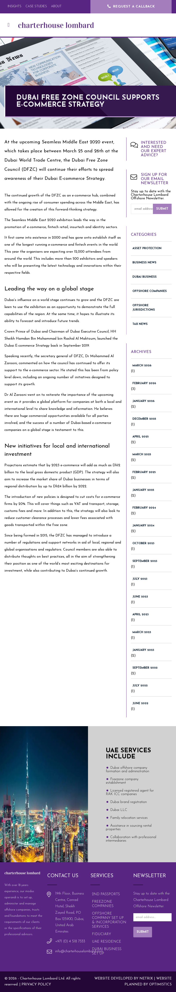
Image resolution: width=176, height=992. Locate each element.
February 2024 (144, 507)
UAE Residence (106, 941)
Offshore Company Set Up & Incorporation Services (109, 920)
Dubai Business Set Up (106, 951)
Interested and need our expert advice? (153, 149)
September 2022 (145, 667)
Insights (14, 6)
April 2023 (140, 614)
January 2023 (143, 650)
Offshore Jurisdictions (143, 307)
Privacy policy (36, 984)
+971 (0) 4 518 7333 (70, 941)
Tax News (140, 324)
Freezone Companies (103, 904)
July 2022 (140, 685)
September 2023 (144, 561)
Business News (144, 262)
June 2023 (140, 596)
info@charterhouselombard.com (79, 951)
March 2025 (141, 454)
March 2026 (141, 365)
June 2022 (140, 703)
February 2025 (144, 472)
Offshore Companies (149, 291)
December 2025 (144, 419)
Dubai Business (144, 276)
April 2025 (140, 436)
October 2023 (143, 543)
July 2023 (139, 579)
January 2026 (143, 401)
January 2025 (143, 490)
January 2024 (143, 525)
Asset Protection (146, 248)
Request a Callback (131, 6)
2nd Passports (106, 894)
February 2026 (144, 383)
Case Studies (36, 6)
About (56, 6)
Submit (162, 209)
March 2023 (141, 632)
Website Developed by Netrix (123, 978)
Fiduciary (101, 934)
